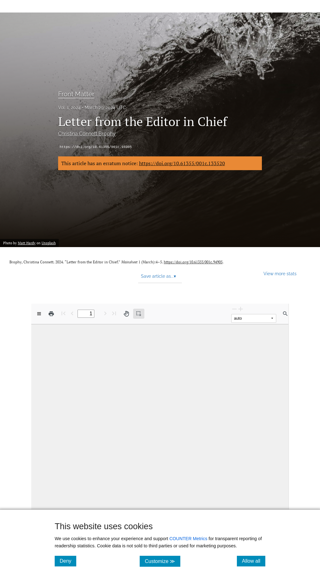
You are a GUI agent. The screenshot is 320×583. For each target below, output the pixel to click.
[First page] (63, 313)
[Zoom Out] (234, 309)
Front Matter (76, 94)
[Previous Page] (72, 313)
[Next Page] (105, 313)
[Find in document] (285, 314)
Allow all (253, 561)
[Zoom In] (240, 309)
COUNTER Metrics (188, 538)
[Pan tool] (126, 314)
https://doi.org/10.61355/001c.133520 (182, 163)
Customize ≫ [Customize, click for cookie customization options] (162, 561)
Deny (68, 561)
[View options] (39, 313)
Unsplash (49, 243)
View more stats (280, 273)
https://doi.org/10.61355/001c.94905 (96, 147)
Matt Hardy (27, 243)
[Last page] (114, 313)
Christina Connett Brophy (87, 134)
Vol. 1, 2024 (69, 107)
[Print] (51, 314)
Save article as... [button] (158, 276)
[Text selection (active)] (138, 314)
